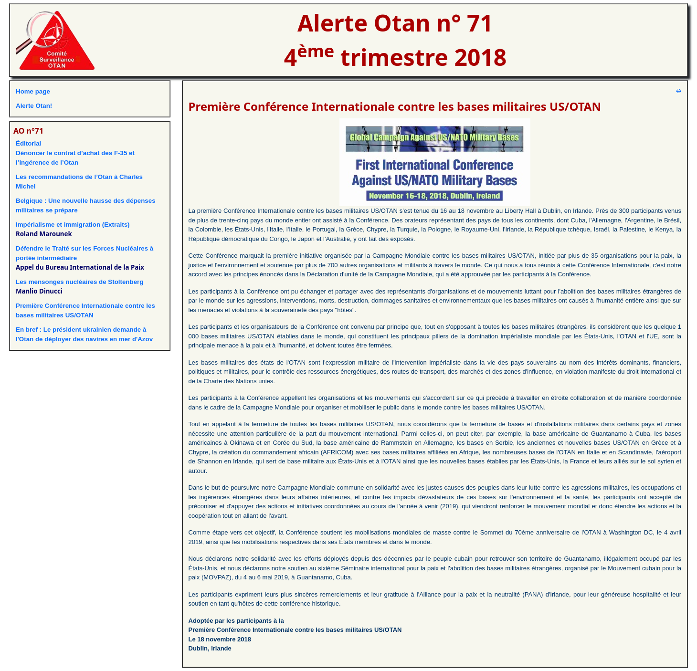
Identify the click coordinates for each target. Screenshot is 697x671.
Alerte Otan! (34, 105)
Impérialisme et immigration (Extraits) (73, 224)
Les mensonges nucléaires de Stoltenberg (79, 281)
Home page (33, 91)
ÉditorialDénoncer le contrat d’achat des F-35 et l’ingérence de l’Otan (75, 153)
